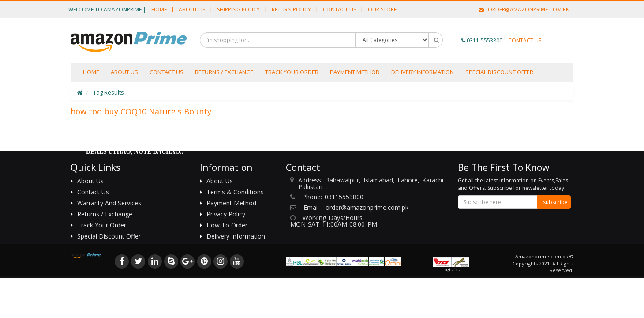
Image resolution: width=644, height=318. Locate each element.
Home (159, 9)
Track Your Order (291, 72)
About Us (192, 9)
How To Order (226, 225)
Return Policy (291, 9)
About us (124, 72)
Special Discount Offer (499, 72)
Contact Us (339, 9)
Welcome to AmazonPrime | (107, 9)
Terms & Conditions (235, 192)
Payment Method (355, 72)
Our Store (382, 9)
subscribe (555, 202)
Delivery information (422, 72)
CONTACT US (524, 40)
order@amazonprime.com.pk (524, 9)
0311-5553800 (484, 40)
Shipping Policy (238, 9)
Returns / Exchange (224, 72)
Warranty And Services (109, 203)
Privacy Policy (225, 214)
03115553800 (344, 197)
